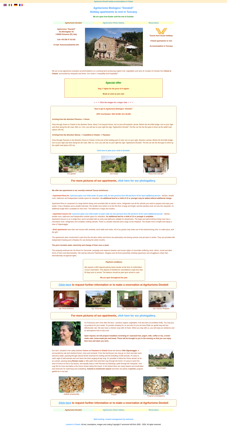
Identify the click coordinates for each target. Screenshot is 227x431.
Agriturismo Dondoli (73, 23)
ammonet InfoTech (129, 424)
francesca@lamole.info (69, 45)
